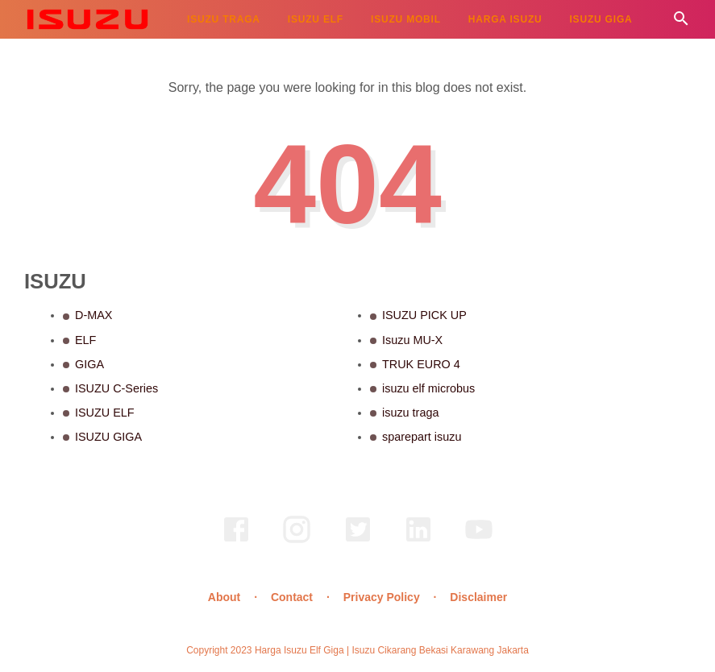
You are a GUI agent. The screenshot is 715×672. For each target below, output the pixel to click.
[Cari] (681, 23)
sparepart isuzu (421, 436)
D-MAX (93, 315)
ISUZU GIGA (600, 19)
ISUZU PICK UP (424, 315)
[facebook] (236, 541)
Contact (292, 597)
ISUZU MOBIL (406, 19)
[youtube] (479, 541)
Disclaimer (478, 597)
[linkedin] (418, 541)
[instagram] (297, 541)
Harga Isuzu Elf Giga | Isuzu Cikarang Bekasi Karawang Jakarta (392, 650)
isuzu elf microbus (428, 388)
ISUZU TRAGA (223, 19)
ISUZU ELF (315, 19)
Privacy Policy (381, 597)
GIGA (89, 364)
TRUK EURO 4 (421, 364)
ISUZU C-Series (116, 388)
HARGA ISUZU (505, 19)
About (224, 597)
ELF (85, 340)
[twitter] (358, 541)
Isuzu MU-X (412, 340)
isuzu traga (410, 412)
